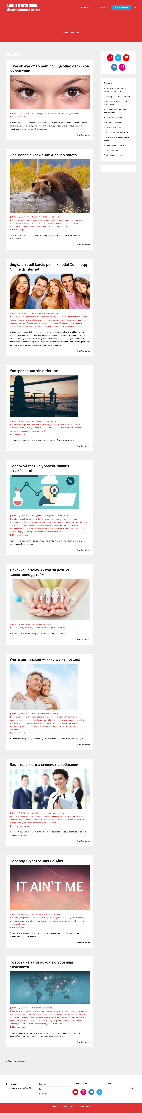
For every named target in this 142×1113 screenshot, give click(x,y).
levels (67, 114)
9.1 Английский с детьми (115, 145)
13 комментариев (20, 1027)
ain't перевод (77, 918)
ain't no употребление (22, 918)
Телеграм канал (121, 7)
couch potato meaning (68, 220)
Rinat (14, 114)
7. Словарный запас (43, 624)
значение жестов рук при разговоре (67, 816)
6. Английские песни (113, 122)
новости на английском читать (32, 1024)
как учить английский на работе (70, 720)
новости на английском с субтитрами (44, 1020)
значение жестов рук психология (24, 819)
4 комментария (60, 628)
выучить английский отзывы (31, 717)
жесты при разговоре (40, 816)
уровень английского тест (49, 532)
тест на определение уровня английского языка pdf (39, 525)
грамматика (50, 717)
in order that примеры (21, 425)
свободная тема (25, 628)
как (19, 317)
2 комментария (19, 117)
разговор (51, 723)
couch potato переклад (45, 223)
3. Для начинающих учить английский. (51, 516)
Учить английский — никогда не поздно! (45, 659)
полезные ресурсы (59, 226)
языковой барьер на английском (67, 323)
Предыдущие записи (17, 1061)
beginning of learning (21, 1011)
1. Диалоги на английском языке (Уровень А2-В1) (115, 90)
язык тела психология (33, 823)
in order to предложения (61, 425)
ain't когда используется (59, 918)
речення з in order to (40, 431)
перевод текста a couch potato (36, 226)
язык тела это (50, 823)
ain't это (65, 921)
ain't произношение (18, 921)
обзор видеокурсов (41, 320)
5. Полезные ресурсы (43, 1008)
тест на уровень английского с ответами (45, 529)
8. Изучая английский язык (47, 313)
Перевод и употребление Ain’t (36, 861)
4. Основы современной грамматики (115, 111)
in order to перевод (40, 425)
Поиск (108, 1083)
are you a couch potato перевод (26, 220)
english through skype (21, 519)
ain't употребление (52, 921)
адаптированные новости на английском (55, 1011)
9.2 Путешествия (111, 150)
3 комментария (19, 434)
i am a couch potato (64, 223)
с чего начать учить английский (46, 726)
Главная (84, 7)
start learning (76, 114)
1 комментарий (19, 229)
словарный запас (41, 628)
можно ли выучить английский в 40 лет (27, 723)
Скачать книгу (12, 1084)
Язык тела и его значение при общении (44, 764)
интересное (24, 431)
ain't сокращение (35, 921)
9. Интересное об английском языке (50, 813)
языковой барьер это (70, 326)
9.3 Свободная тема (113, 155)
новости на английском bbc (50, 1014)
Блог (94, 7)
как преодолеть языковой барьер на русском (42, 317)
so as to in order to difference (44, 428)
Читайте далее (83, 135)
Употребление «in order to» (34, 371)
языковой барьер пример (21, 326)
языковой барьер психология (46, 326)
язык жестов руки (73, 819)
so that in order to (66, 428)
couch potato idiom (49, 220)
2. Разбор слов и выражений (47, 114)
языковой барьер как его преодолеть (34, 323)
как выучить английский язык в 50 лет (37, 720)
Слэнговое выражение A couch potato (43, 155)
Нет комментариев (20, 826)
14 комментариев (20, 535)
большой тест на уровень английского (55, 519)
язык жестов (58, 819)
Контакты (103, 7)
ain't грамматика (40, 918)
